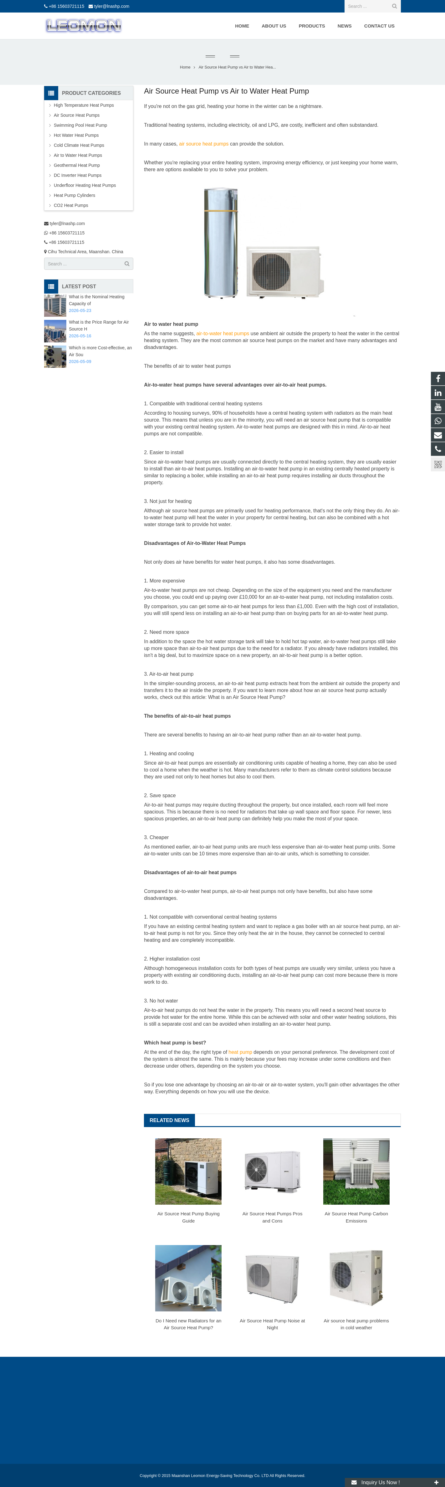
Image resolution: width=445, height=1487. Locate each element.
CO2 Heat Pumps (71, 205)
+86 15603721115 (66, 6)
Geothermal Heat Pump (77, 165)
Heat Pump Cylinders (74, 195)
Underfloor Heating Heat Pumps (85, 185)
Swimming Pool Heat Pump (80, 125)
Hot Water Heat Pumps (76, 135)
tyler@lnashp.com (111, 6)
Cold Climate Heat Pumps (79, 145)
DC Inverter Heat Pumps (78, 175)
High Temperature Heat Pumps (84, 105)
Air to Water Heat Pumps (78, 155)
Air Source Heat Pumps (77, 115)
